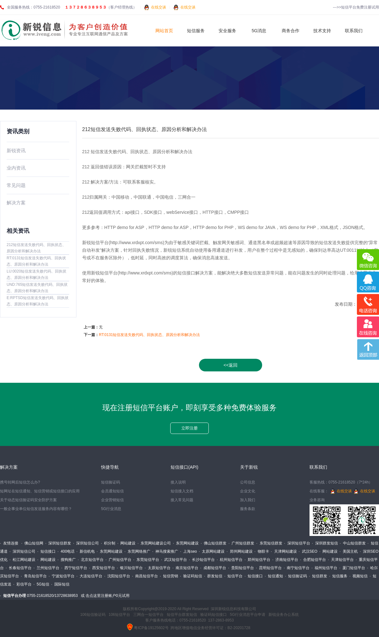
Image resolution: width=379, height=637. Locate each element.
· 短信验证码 (296, 576)
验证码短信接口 (213, 614)
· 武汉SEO (308, 551)
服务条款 (247, 509)
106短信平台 (119, 614)
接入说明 (178, 482)
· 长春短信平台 (19, 568)
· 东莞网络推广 (137, 551)
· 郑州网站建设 (240, 551)
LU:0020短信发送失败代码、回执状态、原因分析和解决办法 (36, 274)
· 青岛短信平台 (34, 576)
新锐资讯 (16, 150)
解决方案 (16, 202)
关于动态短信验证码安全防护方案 (28, 500)
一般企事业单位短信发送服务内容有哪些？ (36, 509)
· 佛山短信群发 (213, 543)
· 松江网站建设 (22, 559)
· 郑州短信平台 (257, 559)
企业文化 (247, 491)
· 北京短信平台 (91, 559)
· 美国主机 (349, 551)
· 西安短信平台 (102, 568)
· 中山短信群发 (353, 543)
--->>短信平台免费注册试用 (356, 7)
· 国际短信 (60, 584)
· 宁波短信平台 (62, 576)
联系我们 (318, 467)
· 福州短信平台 (324, 568)
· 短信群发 (318, 576)
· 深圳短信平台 (297, 543)
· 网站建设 (126, 543)
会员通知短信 (112, 491)
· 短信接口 (46, 551)
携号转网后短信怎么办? (20, 482)
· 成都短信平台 (213, 568)
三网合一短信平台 (148, 614)
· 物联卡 (262, 551)
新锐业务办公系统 (283, 614)
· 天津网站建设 (284, 551)
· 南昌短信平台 (145, 576)
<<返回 (231, 365)
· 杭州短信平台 (230, 559)
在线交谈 (158, 7)
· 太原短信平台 (158, 568)
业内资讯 (16, 168)
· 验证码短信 (191, 576)
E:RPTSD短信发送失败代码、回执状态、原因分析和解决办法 (38, 301)
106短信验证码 (92, 614)
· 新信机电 (85, 551)
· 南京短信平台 (185, 568)
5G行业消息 (111, 509)
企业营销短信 (112, 500)
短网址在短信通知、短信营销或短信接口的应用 (40, 491)
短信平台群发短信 (182, 614)
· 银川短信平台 (130, 568)
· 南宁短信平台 (297, 568)
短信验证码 (110, 482)
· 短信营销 (169, 576)
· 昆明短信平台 (269, 568)
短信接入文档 (182, 491)
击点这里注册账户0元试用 (107, 595)
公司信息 (247, 482)
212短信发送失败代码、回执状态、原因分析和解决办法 (36, 248)
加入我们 (247, 500)
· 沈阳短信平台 (117, 576)
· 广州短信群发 (241, 543)
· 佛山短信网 (32, 543)
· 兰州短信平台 (46, 568)
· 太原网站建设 (212, 551)
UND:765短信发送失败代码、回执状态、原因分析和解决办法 (37, 287)
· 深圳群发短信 (325, 543)
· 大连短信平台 (89, 576)
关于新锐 (249, 467)
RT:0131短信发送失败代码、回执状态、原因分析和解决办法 (36, 261)
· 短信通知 (274, 576)
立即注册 (189, 428)
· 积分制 (108, 543)
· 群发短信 (213, 576)
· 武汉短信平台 (174, 559)
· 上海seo (188, 551)
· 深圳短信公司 (86, 543)
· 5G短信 (41, 584)
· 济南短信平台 (285, 559)
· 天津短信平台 (341, 559)
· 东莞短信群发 (269, 543)
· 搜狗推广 (66, 559)
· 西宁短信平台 (74, 568)
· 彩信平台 (22, 584)
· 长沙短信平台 (202, 559)
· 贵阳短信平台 (241, 568)
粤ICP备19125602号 (151, 628)
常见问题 (16, 185)
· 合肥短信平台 (313, 559)
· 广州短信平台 (118, 559)
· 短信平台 (233, 576)
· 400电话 (66, 551)
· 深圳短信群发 (58, 543)
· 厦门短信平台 (352, 568)
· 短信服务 (338, 576)
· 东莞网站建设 (186, 543)
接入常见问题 (182, 500)
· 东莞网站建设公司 (154, 543)
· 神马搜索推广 (165, 551)
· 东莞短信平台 (146, 559)
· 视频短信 (358, 576)
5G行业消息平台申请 (247, 614)
